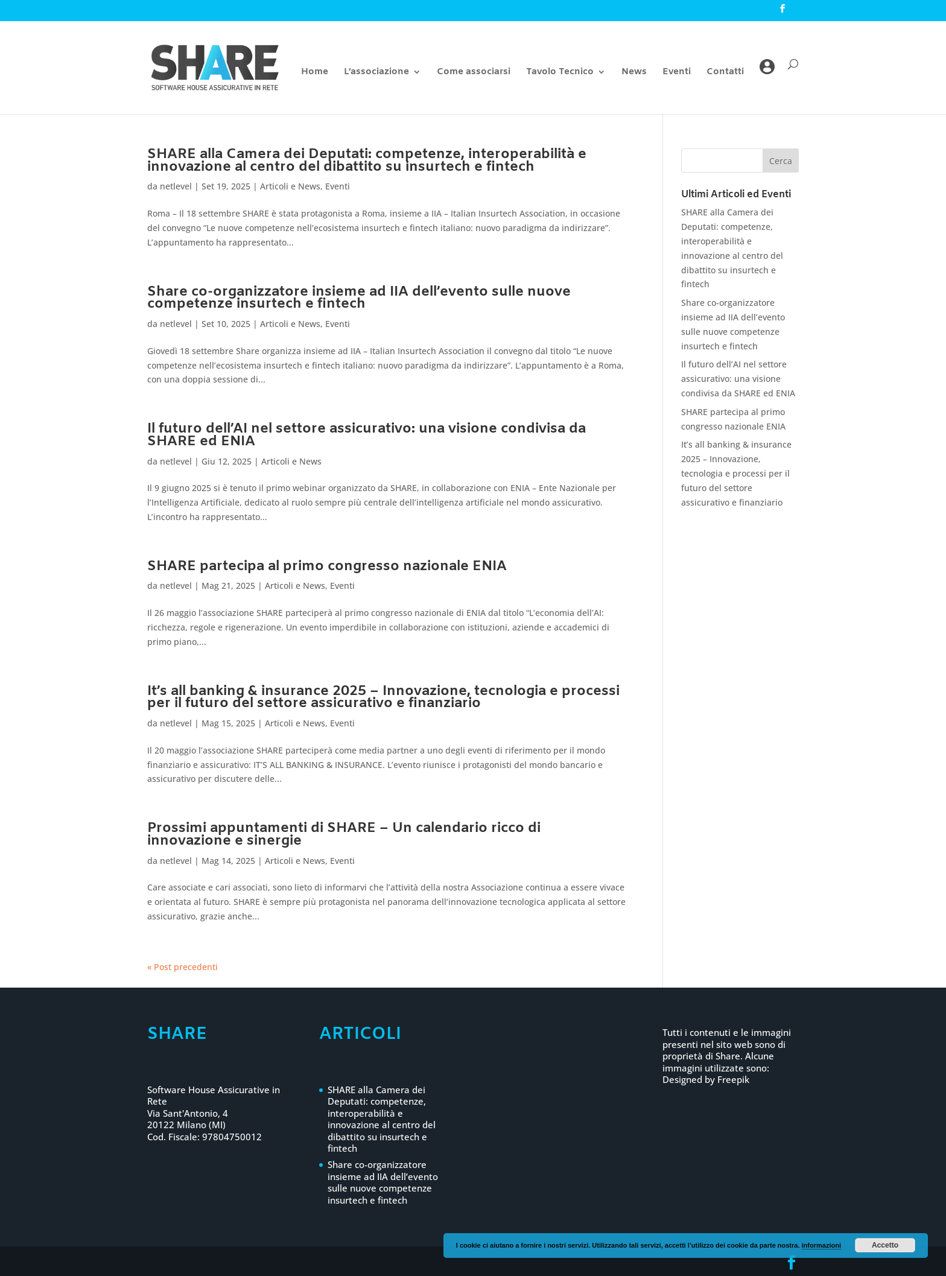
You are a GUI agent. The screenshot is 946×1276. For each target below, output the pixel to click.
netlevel (176, 186)
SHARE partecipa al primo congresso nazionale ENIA (327, 566)
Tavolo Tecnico (560, 73)
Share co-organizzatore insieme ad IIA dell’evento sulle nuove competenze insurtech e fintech (359, 298)
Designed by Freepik (705, 1079)
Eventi (676, 73)
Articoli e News (290, 186)
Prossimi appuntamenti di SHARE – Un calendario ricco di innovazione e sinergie (344, 834)
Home (314, 73)
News (634, 73)
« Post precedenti (182, 967)
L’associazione (376, 73)
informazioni (821, 1245)
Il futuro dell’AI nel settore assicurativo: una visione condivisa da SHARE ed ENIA (366, 435)
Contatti (725, 73)
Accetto (885, 1245)
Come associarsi (473, 73)
